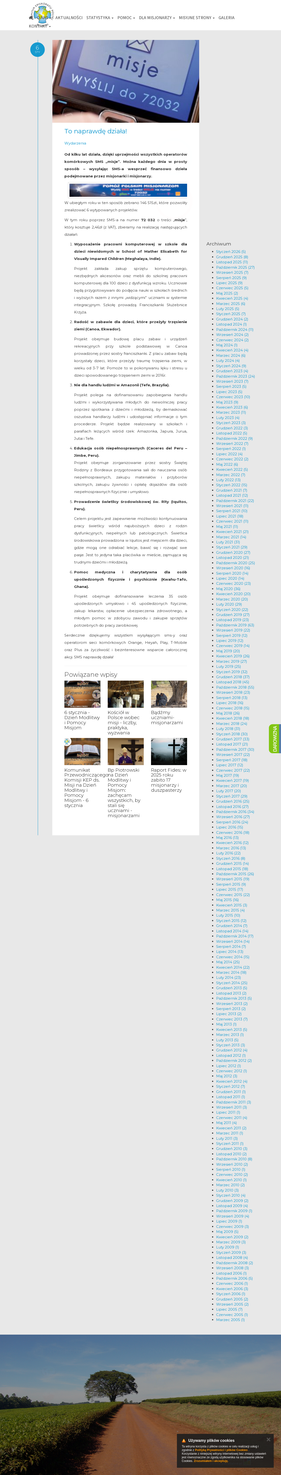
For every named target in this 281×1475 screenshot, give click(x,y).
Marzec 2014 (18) (231, 972)
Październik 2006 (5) (234, 1278)
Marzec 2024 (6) (231, 355)
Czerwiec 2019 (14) (233, 645)
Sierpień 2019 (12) (232, 635)
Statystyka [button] (100, 17)
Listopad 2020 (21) (232, 557)
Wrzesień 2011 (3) (231, 1107)
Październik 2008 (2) (234, 1263)
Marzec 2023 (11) (231, 412)
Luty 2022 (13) (228, 480)
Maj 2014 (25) (228, 962)
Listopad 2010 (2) (231, 1154)
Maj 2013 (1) (226, 1024)
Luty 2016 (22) (228, 853)
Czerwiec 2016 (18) (233, 832)
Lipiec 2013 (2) (229, 1013)
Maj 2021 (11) (227, 526)
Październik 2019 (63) (235, 625)
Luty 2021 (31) (228, 542)
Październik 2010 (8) (234, 1159)
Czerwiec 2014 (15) (233, 957)
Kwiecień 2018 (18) (232, 718)
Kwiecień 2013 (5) (231, 1029)
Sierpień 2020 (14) (232, 573)
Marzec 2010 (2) (230, 1185)
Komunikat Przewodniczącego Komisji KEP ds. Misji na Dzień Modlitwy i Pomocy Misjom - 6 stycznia (86, 787)
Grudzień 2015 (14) (232, 863)
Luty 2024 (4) (228, 360)
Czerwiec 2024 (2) (232, 340)
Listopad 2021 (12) (232, 495)
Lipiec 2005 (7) (229, 1309)
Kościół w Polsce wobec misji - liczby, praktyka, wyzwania (124, 723)
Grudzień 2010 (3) (232, 1148)
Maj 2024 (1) (227, 345)
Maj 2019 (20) (228, 651)
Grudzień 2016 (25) (233, 801)
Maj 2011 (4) (226, 1122)
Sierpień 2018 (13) (232, 697)
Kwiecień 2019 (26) (233, 656)
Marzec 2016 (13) (231, 848)
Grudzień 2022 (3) (232, 428)
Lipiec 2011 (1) (228, 1112)
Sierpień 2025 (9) (231, 277)
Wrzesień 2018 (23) (233, 692)
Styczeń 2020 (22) (232, 609)
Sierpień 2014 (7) (231, 946)
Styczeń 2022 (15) (231, 485)
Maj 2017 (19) (227, 775)
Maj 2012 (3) (226, 1076)
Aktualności (69, 17)
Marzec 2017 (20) (231, 785)
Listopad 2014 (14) (232, 931)
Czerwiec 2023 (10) (233, 397)
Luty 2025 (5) (227, 308)
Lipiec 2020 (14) (230, 578)
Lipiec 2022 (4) (229, 454)
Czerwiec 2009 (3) (232, 1226)
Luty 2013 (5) (227, 1040)
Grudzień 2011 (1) (231, 1091)
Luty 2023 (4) (228, 417)
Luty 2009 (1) (227, 1247)
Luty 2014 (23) (228, 977)
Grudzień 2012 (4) (232, 1050)
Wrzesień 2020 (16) (233, 568)
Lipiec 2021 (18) (229, 516)
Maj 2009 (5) (227, 1231)
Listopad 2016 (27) (232, 806)
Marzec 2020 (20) (232, 599)
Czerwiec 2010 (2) (232, 1174)
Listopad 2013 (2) (231, 993)
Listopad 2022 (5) (231, 433)
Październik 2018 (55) (235, 687)
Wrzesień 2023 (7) (232, 381)
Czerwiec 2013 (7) (232, 1019)
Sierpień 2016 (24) (232, 822)
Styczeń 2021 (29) (232, 547)
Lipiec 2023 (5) (229, 391)
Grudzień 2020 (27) (233, 552)
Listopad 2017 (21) (232, 744)
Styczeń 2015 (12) (231, 920)
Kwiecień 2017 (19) (232, 780)
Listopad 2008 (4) (232, 1257)
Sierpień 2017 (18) (232, 760)
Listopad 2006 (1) (231, 1273)
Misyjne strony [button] (197, 17)
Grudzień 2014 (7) (232, 925)
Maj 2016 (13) (227, 837)
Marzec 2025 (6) (230, 303)
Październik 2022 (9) (234, 438)
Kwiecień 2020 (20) (233, 594)
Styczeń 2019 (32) (232, 671)
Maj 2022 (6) (227, 464)
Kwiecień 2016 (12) (232, 842)
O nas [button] (44, 17)
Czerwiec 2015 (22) (233, 894)
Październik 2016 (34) (235, 811)
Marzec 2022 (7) (230, 474)
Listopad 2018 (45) (232, 682)
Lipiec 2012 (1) (228, 1066)
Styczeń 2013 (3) (230, 1045)
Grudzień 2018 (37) (233, 677)
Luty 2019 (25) (228, 666)
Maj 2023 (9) (227, 402)
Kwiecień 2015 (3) (231, 905)
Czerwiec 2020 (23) (233, 583)
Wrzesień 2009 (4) (232, 1216)
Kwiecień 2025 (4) (232, 298)
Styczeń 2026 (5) (231, 251)
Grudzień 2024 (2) (232, 319)
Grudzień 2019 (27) (233, 614)
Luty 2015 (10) (228, 915)
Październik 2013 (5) (234, 998)
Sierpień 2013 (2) (231, 1008)
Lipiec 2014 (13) (229, 951)
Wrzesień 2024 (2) (232, 334)
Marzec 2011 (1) (229, 1133)
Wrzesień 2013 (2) (232, 1003)
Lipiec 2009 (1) (229, 1221)
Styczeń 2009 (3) (231, 1252)
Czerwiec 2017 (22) (233, 770)
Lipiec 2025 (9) (229, 283)
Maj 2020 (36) (228, 588)
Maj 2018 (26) (228, 713)
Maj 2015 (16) (227, 899)
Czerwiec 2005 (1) (232, 1314)
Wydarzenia (75, 143)
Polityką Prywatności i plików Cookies (221, 1450)
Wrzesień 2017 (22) (233, 754)
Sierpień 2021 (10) (232, 511)
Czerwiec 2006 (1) (232, 1283)
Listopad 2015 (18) (232, 869)
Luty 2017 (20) (228, 791)
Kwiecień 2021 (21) (232, 531)
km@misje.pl (156, 1422)
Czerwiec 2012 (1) (231, 1071)
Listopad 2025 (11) (232, 262)
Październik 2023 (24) (235, 376)
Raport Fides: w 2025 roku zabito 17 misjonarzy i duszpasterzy (168, 780)
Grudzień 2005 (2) (232, 1299)
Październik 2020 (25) (235, 563)
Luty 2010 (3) (227, 1190)
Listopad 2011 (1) (230, 1097)
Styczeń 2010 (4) (231, 1195)
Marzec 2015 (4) (230, 910)
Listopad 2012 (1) (231, 1055)
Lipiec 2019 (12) (229, 640)
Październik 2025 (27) (235, 267)
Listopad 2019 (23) (232, 619)
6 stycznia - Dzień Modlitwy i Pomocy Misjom (82, 720)
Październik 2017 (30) (235, 749)
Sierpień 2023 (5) (231, 386)
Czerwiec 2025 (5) (232, 288)
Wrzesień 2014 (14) (233, 941)
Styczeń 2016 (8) (230, 858)
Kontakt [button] (40, 26)
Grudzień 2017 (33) (233, 739)
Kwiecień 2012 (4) (232, 1081)
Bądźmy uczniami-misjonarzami (167, 717)
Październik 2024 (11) (235, 329)
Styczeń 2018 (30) (232, 734)
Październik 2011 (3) (233, 1102)
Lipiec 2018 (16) (229, 702)
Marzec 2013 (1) (230, 1034)
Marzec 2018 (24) (231, 723)
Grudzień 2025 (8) (232, 257)
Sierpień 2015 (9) (231, 884)
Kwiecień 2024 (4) (232, 350)
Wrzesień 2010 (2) (232, 1164)
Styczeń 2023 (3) (231, 422)
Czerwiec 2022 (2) (232, 459)
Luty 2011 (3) (227, 1138)
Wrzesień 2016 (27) (233, 816)
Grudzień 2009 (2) (232, 1200)
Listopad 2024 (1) (231, 324)
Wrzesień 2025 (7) (232, 272)
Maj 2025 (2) (227, 293)
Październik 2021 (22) (235, 500)
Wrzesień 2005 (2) (232, 1304)
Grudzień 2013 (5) (231, 988)
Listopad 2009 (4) (232, 1205)
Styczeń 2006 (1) (230, 1294)
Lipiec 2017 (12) (229, 765)
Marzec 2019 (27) (231, 661)
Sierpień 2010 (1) (230, 1169)
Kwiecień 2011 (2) (231, 1128)
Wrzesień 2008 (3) (232, 1268)
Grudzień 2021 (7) (231, 490)
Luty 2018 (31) (228, 728)
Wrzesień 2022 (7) (232, 443)
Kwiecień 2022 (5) (232, 469)
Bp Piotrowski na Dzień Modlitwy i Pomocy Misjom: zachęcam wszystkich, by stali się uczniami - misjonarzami (124, 792)
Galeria (227, 17)
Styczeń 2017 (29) (232, 796)
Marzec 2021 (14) (231, 537)
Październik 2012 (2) (234, 1060)
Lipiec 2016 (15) (229, 827)
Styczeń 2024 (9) (231, 366)
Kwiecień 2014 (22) (233, 967)
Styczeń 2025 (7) (231, 314)
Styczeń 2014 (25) (232, 983)
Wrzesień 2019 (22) (233, 630)
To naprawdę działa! (95, 131)
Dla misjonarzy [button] (157, 17)
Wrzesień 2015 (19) (233, 879)
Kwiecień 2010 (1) (231, 1180)
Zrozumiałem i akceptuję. (211, 1461)
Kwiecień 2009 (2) (232, 1237)
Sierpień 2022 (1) (231, 448)
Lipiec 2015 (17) (229, 889)
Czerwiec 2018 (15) (233, 708)
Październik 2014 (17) (235, 936)
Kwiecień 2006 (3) (232, 1288)
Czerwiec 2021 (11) (232, 521)
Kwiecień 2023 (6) (232, 407)
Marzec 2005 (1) (230, 1319)
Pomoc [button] (126, 17)
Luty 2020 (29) (229, 604)
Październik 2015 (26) (235, 874)
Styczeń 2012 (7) (230, 1086)
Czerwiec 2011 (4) (231, 1117)
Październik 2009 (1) (234, 1211)
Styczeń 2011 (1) (230, 1143)
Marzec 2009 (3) (231, 1242)
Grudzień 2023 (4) (232, 371)
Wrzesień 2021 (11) (232, 505)
